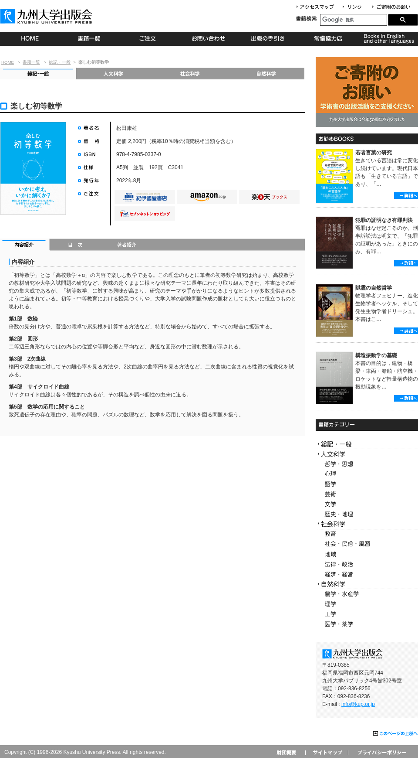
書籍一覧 (89, 39)
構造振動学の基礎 (376, 355)
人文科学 (114, 73)
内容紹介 (25, 245)
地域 (367, 554)
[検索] (353, 20)
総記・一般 (60, 62)
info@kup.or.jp (358, 704)
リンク (356, 7)
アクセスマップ (318, 7)
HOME (30, 39)
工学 (367, 614)
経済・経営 (367, 574)
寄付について (390, 7)
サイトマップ (326, 752)
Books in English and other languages (388, 39)
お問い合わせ (209, 39)
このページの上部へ (395, 733)
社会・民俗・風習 (367, 544)
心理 (367, 474)
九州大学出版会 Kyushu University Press (47, 16)
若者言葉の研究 (373, 153)
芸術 (367, 494)
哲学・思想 (367, 464)
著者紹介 (126, 245)
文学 (367, 504)
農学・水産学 (367, 594)
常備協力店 (328, 39)
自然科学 (266, 73)
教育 (367, 534)
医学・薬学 (367, 624)
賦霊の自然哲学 (373, 288)
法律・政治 (367, 564)
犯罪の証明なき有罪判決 (384, 220)
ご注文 (149, 39)
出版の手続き (268, 39)
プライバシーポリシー (381, 752)
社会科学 (190, 73)
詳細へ (406, 195)
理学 (367, 604)
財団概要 (289, 752)
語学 (367, 484)
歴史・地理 (367, 514)
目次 (75, 245)
